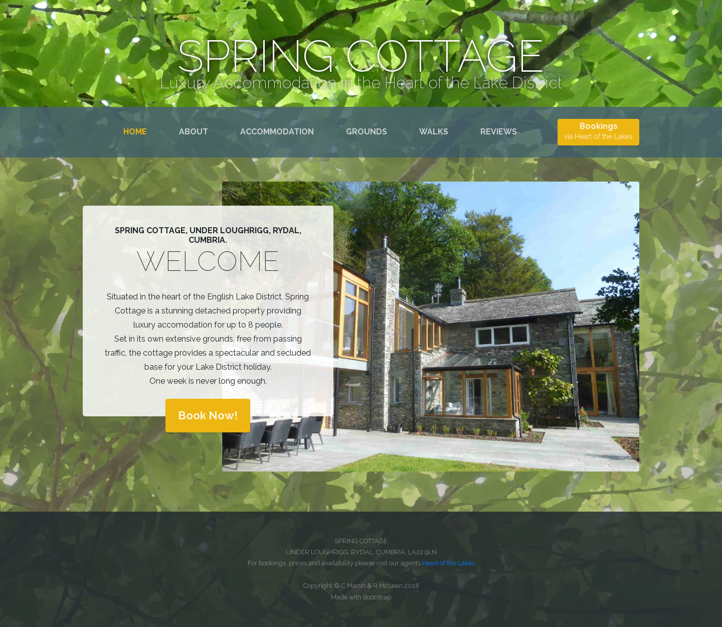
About (193, 131)
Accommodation (277, 131)
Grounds (366, 131)
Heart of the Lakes (448, 563)
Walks (433, 131)
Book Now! (208, 415)
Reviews (498, 131)
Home (137, 131)
